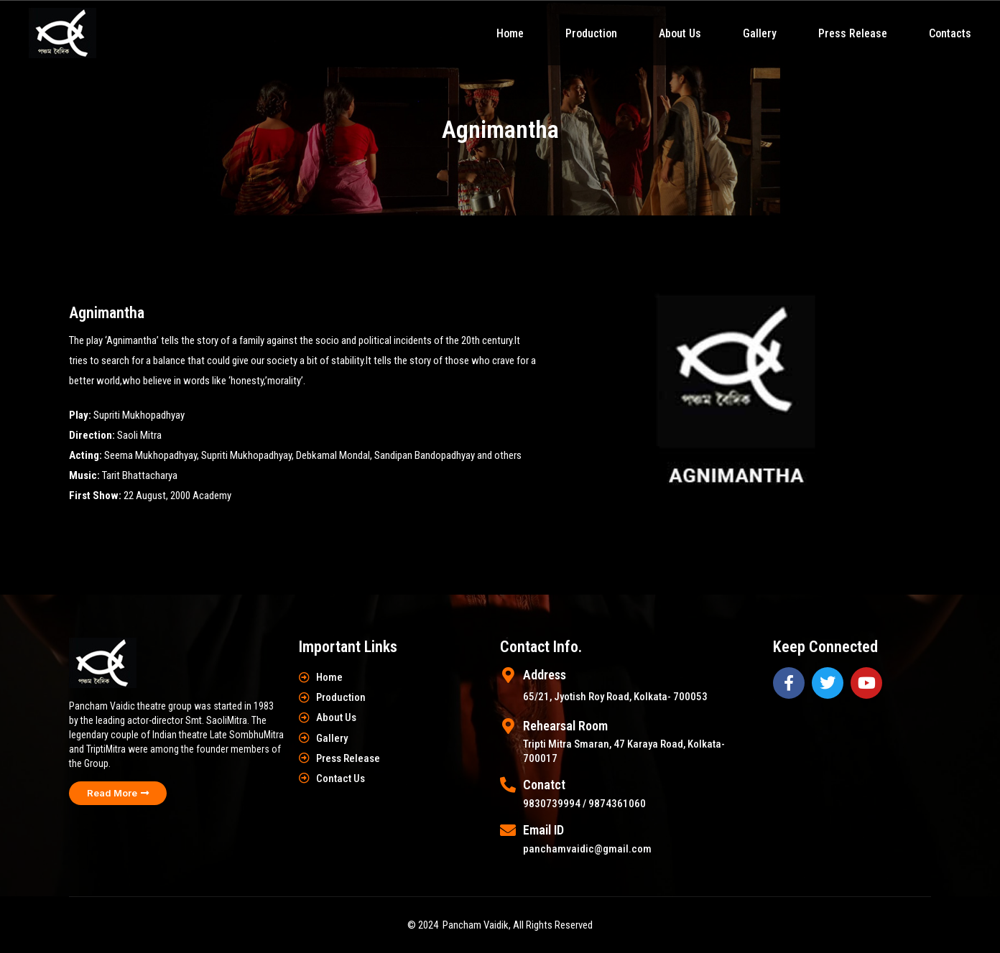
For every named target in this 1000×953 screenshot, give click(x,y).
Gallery (760, 33)
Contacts (950, 33)
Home (510, 33)
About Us (680, 33)
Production (591, 33)
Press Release (852, 33)
